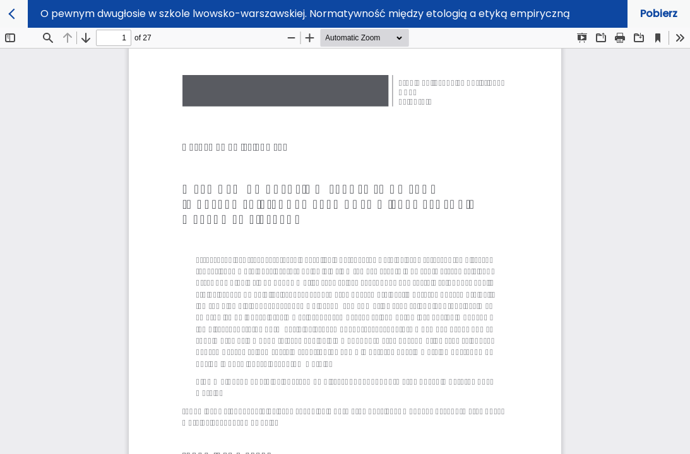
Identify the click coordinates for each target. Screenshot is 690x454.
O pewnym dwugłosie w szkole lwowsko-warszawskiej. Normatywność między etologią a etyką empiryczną (305, 13)
